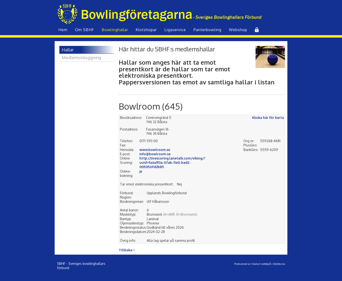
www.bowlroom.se (154, 150)
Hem (62, 29)
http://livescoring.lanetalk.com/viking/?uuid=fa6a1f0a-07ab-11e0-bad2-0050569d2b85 (172, 162)
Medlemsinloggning (81, 57)
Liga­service (175, 29)
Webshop (238, 29)
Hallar (68, 49)
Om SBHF (84, 29)
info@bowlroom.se (155, 154)
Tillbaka (125, 250)
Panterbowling (207, 29)
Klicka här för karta (268, 118)
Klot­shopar (146, 29)
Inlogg (256, 29)
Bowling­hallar (115, 29)
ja (140, 171)
